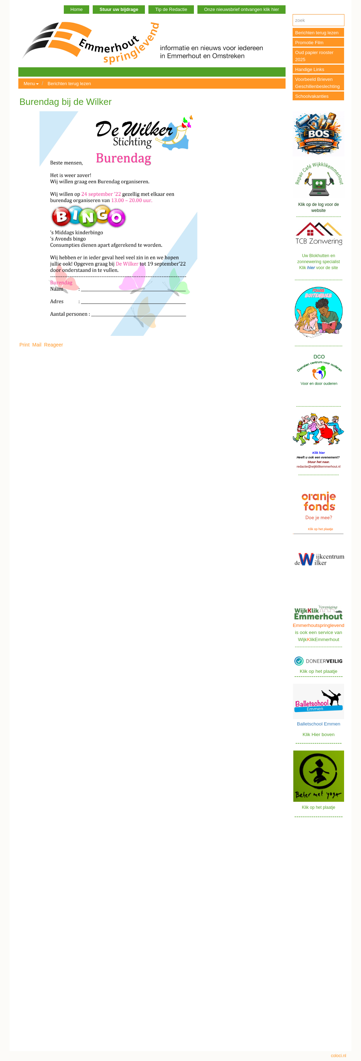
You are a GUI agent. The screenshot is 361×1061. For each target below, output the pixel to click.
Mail (37, 345)
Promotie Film (309, 42)
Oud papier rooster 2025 (314, 56)
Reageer (53, 345)
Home (77, 9)
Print (24, 345)
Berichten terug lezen (69, 83)
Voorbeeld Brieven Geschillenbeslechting (317, 83)
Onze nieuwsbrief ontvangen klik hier (241, 9)
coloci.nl (338, 1055)
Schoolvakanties (312, 96)
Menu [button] (31, 83)
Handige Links (309, 69)
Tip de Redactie (171, 9)
